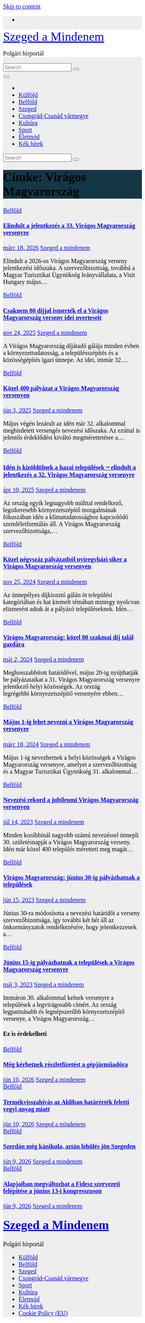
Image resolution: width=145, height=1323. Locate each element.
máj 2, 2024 (17, 659)
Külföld (28, 95)
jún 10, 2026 (18, 1079)
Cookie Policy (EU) (43, 1313)
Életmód (29, 136)
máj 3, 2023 (17, 984)
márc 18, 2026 (21, 247)
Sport (25, 129)
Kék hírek (31, 143)
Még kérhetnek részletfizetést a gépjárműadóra (65, 1064)
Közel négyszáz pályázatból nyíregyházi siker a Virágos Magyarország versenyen (65, 563)
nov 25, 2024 (19, 581)
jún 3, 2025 (17, 410)
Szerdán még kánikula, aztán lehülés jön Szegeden (69, 1146)
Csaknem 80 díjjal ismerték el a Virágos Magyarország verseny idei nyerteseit (55, 314)
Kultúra (28, 122)
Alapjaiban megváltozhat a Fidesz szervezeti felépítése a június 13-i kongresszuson (61, 1187)
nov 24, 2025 (19, 332)
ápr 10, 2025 (18, 490)
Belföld (28, 102)
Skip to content (22, 6)
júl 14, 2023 (18, 822)
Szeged (27, 109)
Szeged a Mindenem (53, 36)
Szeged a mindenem (65, 247)
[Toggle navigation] (6, 77)
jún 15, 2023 (18, 900)
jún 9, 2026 (17, 1161)
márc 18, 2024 (21, 744)
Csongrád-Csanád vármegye (54, 116)
